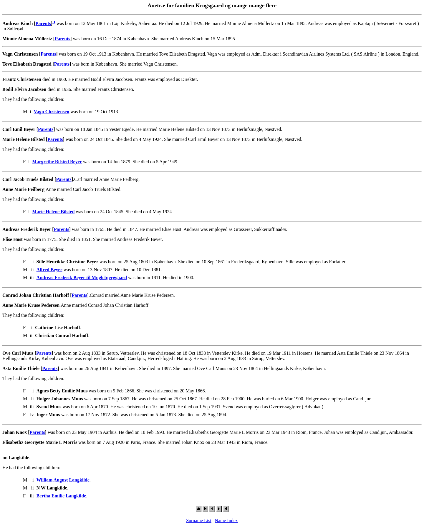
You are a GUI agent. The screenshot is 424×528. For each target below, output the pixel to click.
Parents (43, 23)
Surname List (198, 520)
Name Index (226, 520)
